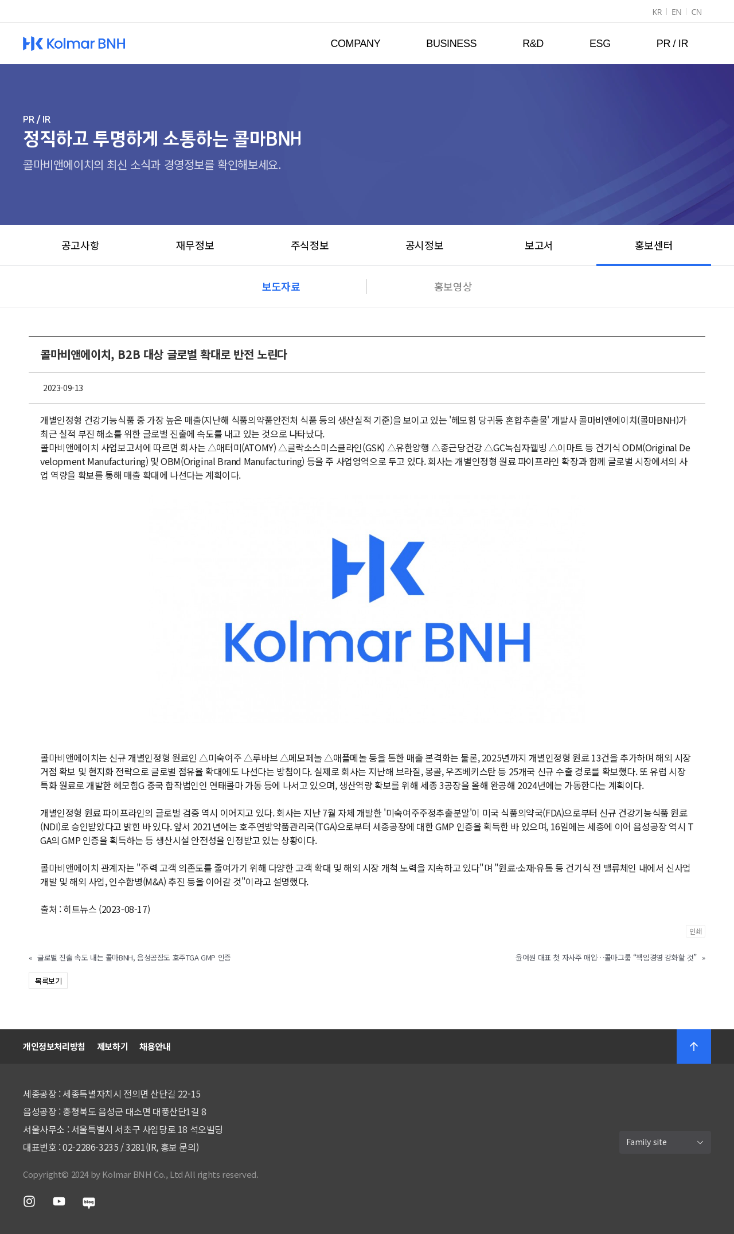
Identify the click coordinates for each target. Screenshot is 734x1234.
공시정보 (424, 244)
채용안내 (154, 1046)
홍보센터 (654, 244)
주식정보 (310, 244)
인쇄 (695, 931)
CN (696, 11)
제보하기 (112, 1046)
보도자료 (281, 286)
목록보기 (48, 980)
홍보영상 (453, 286)
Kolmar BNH (74, 43)
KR (656, 11)
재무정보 (195, 244)
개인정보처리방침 (54, 1046)
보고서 (539, 244)
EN (676, 11)
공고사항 (80, 244)
